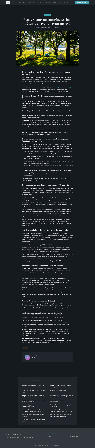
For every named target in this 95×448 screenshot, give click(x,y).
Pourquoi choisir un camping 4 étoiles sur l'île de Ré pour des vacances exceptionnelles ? (33, 410)
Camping (35, 2)
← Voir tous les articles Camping (30, 367)
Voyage (66, 2)
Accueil (19, 2)
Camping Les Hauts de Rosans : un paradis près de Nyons (60, 386)
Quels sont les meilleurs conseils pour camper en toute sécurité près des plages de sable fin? (61, 410)
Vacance (60, 2)
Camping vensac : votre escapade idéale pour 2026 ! (33, 395)
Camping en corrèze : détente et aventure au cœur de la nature (61, 400)
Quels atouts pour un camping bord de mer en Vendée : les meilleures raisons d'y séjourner (61, 395)
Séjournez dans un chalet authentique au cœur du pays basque (33, 391)
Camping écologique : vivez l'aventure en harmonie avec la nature (32, 405)
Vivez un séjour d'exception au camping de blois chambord (60, 405)
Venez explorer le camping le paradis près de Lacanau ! (33, 420)
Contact (71, 439)
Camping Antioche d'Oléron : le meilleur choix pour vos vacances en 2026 (33, 400)
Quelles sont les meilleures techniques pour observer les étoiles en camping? (61, 415)
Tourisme (54, 2)
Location (48, 2)
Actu (24, 2)
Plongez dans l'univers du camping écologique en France (33, 415)
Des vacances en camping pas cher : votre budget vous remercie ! (60, 391)
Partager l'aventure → (82, 2)
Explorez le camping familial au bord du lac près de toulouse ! (33, 386)
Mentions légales (74, 436)
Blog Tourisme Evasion (14, 434)
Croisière (41, 2)
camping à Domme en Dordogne (63, 87)
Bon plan (29, 2)
